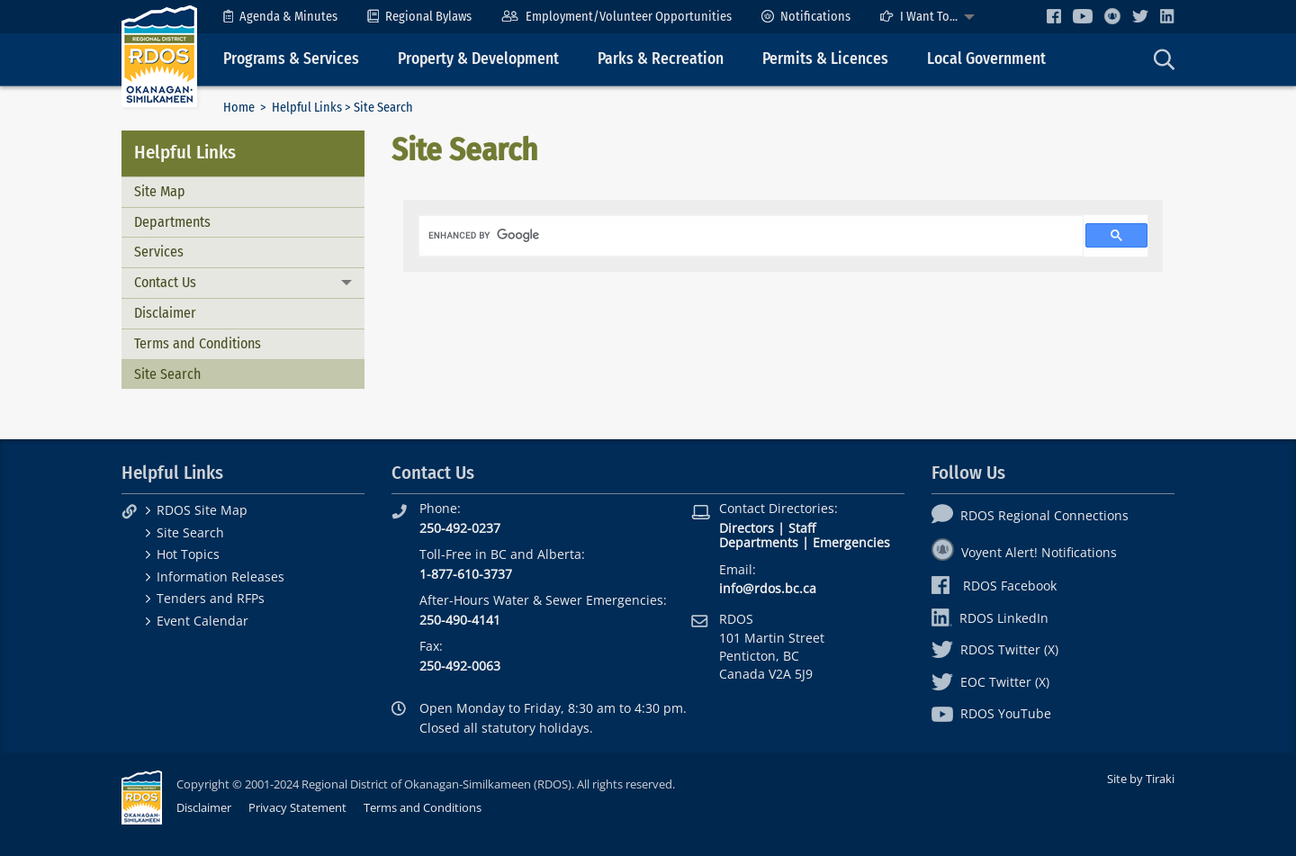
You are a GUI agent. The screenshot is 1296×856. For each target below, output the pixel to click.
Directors (746, 527)
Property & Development (478, 59)
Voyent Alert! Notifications (1024, 552)
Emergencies (851, 542)
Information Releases (220, 576)
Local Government (986, 59)
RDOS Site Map (202, 509)
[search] (749, 236)
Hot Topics (188, 554)
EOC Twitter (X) (990, 681)
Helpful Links (307, 107)
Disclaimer (165, 312)
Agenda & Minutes (280, 16)
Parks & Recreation (661, 59)
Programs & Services (291, 59)
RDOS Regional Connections (1030, 515)
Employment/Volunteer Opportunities (616, 16)
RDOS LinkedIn (990, 617)
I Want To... (919, 16)
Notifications (805, 16)
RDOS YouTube (991, 713)
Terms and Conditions (197, 343)
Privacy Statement (297, 807)
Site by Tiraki (1140, 778)
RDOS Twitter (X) (995, 649)
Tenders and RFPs (211, 598)
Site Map (159, 191)
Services (159, 251)
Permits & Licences (825, 59)
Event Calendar (202, 620)
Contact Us (165, 282)
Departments (172, 221)
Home (239, 107)
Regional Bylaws (419, 16)
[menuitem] (280, 16)
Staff (801, 527)
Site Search (167, 374)
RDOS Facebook (994, 585)
